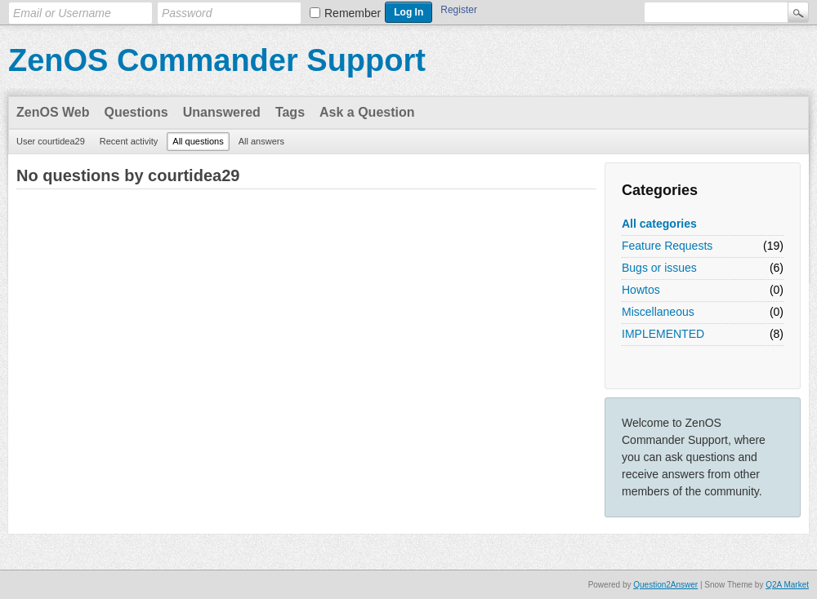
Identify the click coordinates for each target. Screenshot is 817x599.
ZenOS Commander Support (217, 60)
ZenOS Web (53, 112)
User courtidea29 (50, 141)
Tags (290, 112)
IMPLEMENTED (663, 333)
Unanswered (222, 112)
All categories (659, 223)
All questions (197, 141)
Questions (136, 112)
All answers (261, 141)
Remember (352, 13)
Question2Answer (665, 584)
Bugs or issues (659, 267)
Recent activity (129, 141)
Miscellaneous (658, 311)
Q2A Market (787, 584)
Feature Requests (667, 245)
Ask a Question (366, 112)
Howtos (641, 289)
